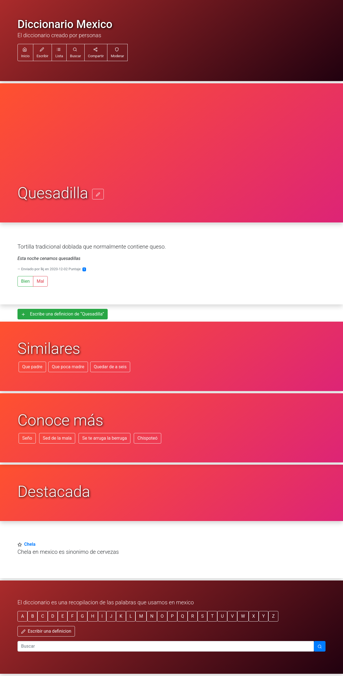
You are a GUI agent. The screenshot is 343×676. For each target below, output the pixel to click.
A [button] (22, 616)
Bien (25, 281)
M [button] (141, 616)
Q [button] (182, 616)
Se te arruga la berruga (104, 438)
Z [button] (273, 616)
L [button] (131, 616)
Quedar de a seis (110, 366)
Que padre (32, 366)
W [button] (243, 616)
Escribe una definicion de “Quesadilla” (62, 314)
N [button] (151, 616)
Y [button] (263, 616)
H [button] (92, 616)
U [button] (222, 616)
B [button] (32, 616)
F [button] (72, 616)
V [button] (232, 616)
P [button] (172, 616)
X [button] (253, 616)
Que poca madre (68, 366)
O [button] (162, 616)
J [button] (111, 616)
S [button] (202, 616)
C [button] (42, 616)
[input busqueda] (165, 646)
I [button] (102, 616)
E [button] (62, 616)
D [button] (52, 616)
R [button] (192, 616)
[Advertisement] (171, 143)
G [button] (82, 616)
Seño (27, 438)
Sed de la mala (57, 438)
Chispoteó (147, 438)
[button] (59, 52)
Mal (40, 281)
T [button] (212, 616)
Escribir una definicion (46, 631)
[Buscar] (320, 646)
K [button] (121, 616)
